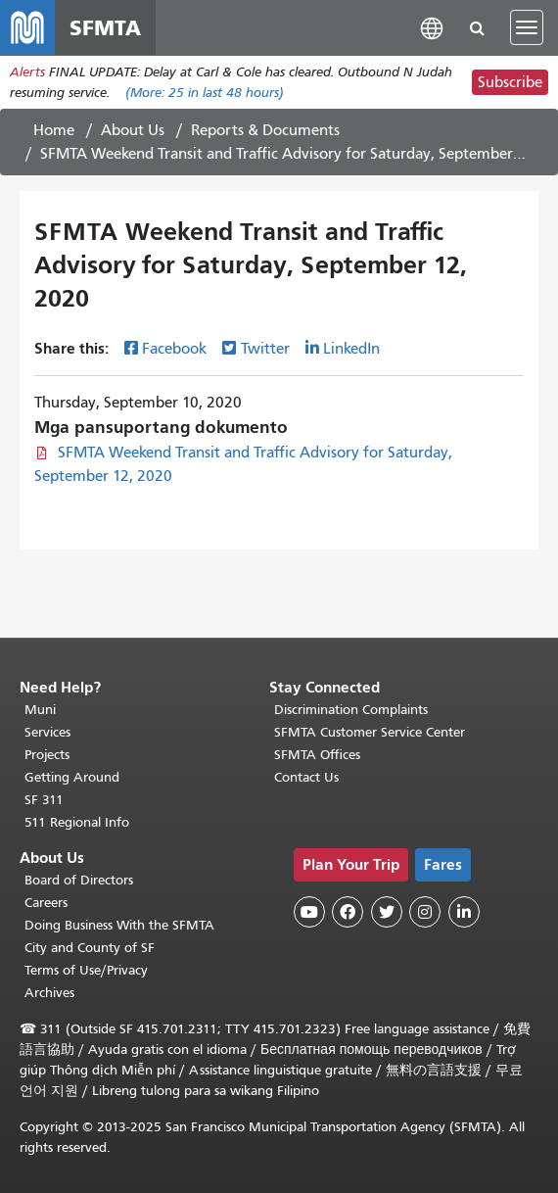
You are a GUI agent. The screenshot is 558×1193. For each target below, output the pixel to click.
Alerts (27, 72)
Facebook (174, 349)
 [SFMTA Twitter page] (387, 912)
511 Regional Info (76, 822)
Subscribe (510, 82)
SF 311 (44, 799)
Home (53, 130)
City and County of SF (89, 947)
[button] (431, 27)
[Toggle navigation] (526, 27)
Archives (49, 992)
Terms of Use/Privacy (86, 970)
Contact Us (306, 777)
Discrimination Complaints (351, 709)
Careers (46, 902)
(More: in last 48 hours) (204, 92)
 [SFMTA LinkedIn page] (464, 912)
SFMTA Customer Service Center (369, 732)
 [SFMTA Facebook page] (347, 912)
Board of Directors (78, 880)
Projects (47, 754)
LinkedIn (351, 349)
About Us (132, 130)
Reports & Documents (265, 130)
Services (47, 732)
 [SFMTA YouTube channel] (309, 912)
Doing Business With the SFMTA (119, 925)
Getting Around (71, 777)
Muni (40, 709)
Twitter (265, 349)
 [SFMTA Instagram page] (425, 912)
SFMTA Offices (317, 754)
